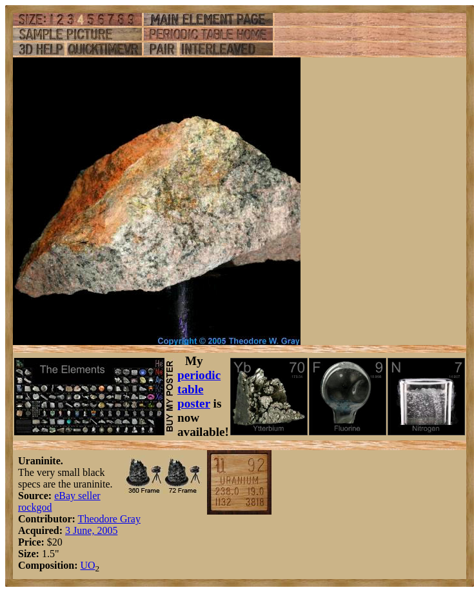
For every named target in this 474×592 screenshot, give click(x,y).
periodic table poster (199, 389)
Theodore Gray (109, 518)
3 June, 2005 (91, 530)
